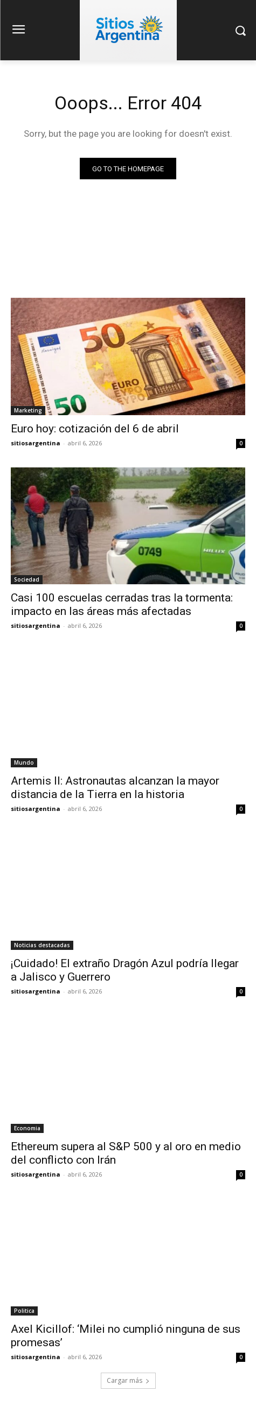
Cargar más (128, 1380)
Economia (27, 1128)
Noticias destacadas (42, 945)
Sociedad (26, 579)
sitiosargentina (35, 443)
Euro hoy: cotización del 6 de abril (95, 428)
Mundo (24, 762)
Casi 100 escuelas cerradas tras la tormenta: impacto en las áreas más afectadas (122, 604)
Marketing (28, 410)
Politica (24, 1310)
